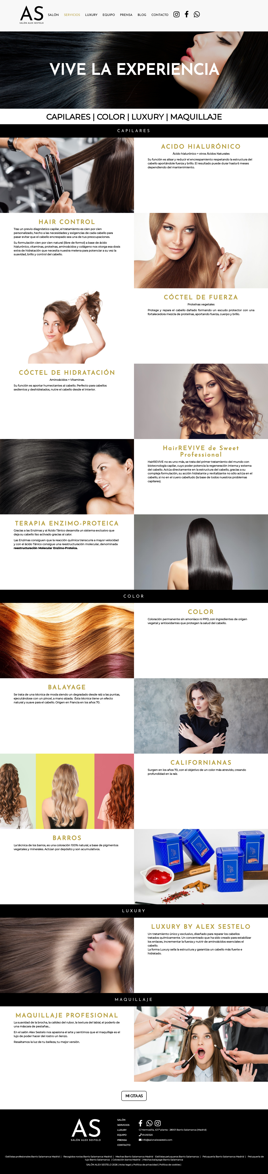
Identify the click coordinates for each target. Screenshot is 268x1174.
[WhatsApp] (196, 15)
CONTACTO (123, 1145)
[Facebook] (186, 15)
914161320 (147, 1135)
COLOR (111, 117)
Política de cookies (169, 1164)
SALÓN (121, 1120)
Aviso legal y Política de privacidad (138, 1164)
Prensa (126, 15)
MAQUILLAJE (196, 117)
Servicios (72, 15)
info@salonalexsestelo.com (157, 1140)
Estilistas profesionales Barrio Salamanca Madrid (32, 1156)
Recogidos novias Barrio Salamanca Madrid (87, 1156)
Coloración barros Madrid (126, 1159)
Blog (142, 15)
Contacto (159, 15)
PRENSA (122, 1140)
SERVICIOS (123, 1125)
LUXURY (147, 117)
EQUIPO (121, 1135)
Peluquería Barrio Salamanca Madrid (223, 1156)
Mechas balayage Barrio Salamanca (163, 1159)
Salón (53, 15)
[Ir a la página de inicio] (31, 13)
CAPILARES (68, 117)
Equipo (109, 15)
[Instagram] (176, 15)
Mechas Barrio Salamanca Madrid (134, 1156)
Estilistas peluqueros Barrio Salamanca (177, 1156)
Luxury (91, 15)
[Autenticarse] (4, 1167)
